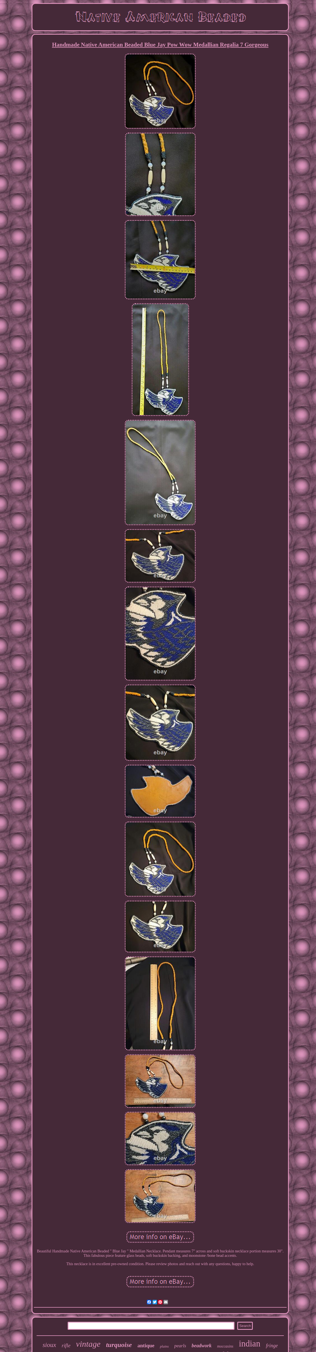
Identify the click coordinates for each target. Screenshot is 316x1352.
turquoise (119, 1344)
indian (250, 1343)
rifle (66, 1345)
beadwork (201, 1345)
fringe (272, 1345)
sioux (49, 1344)
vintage (88, 1343)
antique (145, 1345)
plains (164, 1346)
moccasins (225, 1346)
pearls (180, 1345)
